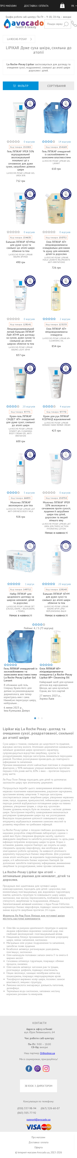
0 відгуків (29, 141)
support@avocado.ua (38, 1119)
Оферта (38, 1147)
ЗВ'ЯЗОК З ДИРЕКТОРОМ (38, 1086)
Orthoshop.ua (47, 1053)
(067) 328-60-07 (50, 1108)
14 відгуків (64, 141)
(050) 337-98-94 (26, 1108)
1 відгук (29, 584)
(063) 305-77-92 (26, 1112)
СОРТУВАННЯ (56, 86)
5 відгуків (29, 492)
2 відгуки (65, 319)
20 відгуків (29, 406)
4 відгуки (65, 406)
